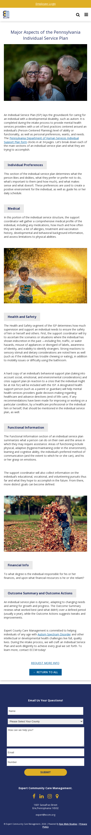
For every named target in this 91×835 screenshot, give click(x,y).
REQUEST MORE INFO (45, 663)
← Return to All (45, 672)
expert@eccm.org (45, 814)
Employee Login (46, 4)
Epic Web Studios (68, 824)
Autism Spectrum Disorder (54, 634)
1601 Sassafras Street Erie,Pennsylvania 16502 (45, 806)
